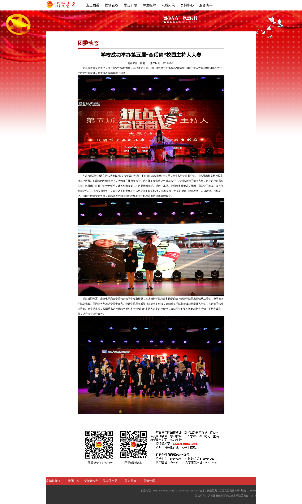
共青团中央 (72, 480)
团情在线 (111, 5)
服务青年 (206, 5)
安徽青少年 (91, 480)
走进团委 (92, 5)
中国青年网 (148, 480)
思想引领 (130, 5)
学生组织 (149, 5)
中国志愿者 (129, 480)
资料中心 (187, 5)
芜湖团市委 (110, 480)
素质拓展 (168, 5)
